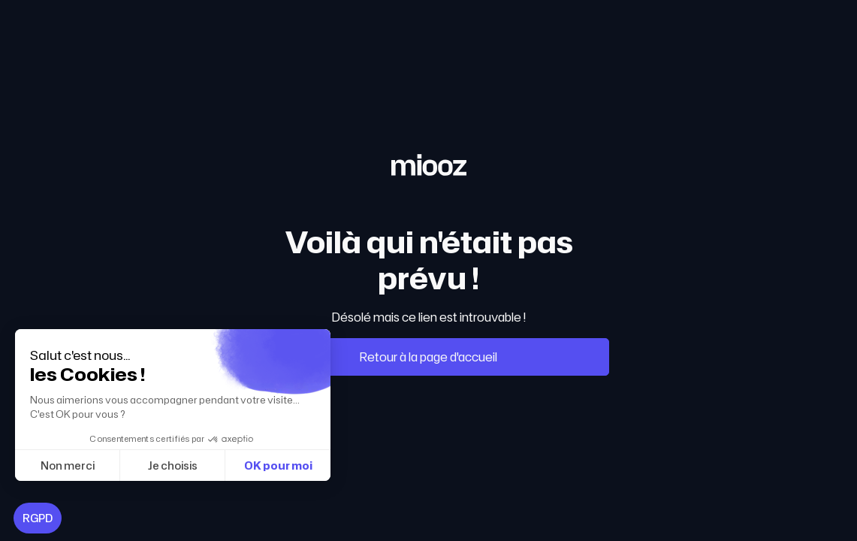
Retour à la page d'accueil (428, 357)
